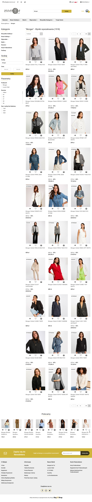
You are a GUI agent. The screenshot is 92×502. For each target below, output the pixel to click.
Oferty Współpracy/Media (8, 478)
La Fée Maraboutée (52, 475)
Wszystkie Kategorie (46, 20)
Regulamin (4, 470)
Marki (25, 20)
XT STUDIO (50, 470)
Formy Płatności (28, 470)
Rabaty (26, 475)
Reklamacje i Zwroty (29, 473)
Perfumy (3, 50)
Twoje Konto (59, 20)
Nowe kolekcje (5, 36)
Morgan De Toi (51, 465)
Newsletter (4, 475)
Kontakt (3, 468)
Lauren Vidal (50, 468)
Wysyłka (26, 465)
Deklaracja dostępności (7, 483)
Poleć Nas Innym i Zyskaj (30, 478)
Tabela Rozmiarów (29, 468)
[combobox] (34, 33)
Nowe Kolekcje (15, 20)
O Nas (2, 465)
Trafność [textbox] (29, 33)
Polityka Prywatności (6, 473)
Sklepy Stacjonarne (6, 480)
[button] (4, 462)
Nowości (5, 20)
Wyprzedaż (33, 20)
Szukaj (12, 73)
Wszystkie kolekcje (7, 33)
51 (86, 34)
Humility (49, 473)
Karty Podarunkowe (6, 47)
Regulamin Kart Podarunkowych (78, 468)
